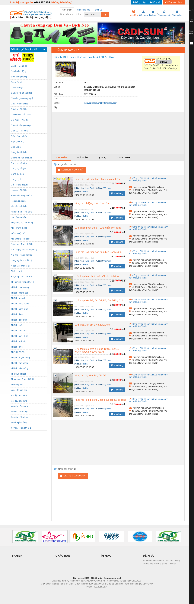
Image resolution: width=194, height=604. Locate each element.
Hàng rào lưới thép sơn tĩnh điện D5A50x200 (98, 252)
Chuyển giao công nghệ (22, 98)
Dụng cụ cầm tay (19, 163)
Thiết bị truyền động (20, 357)
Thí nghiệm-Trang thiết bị (23, 282)
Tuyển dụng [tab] (123, 157)
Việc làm (134, 13)
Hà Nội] (85, 192)
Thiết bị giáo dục (19, 320)
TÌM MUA (105, 555)
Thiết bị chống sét (19, 293)
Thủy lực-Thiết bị (19, 374)
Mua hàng (117, 193)
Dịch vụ (153, 13)
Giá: (112, 183)
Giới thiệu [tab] (82, 157)
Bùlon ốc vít (16, 82)
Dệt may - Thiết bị (19, 120)
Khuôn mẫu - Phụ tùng (21, 212)
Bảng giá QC (191, 32)
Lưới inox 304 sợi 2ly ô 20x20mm (92, 325)
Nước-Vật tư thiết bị (20, 266)
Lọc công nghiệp (18, 217)
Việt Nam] (107, 188)
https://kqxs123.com (111, 591)
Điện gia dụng (17, 141)
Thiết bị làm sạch (19, 330)
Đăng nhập (139, 2)
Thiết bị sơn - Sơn (19, 336)
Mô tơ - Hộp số (18, 233)
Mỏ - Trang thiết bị (19, 228)
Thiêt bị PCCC (18, 352)
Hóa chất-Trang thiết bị (21, 195)
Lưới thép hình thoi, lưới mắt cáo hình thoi (96, 276)
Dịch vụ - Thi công (19, 131)
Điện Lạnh (16, 147)
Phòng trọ (78, 591)
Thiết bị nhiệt (17, 347)
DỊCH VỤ (148, 555)
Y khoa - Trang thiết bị (21, 428)
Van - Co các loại (19, 390)
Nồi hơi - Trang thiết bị (21, 255)
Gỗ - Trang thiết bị (19, 185)
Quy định (191, 21)
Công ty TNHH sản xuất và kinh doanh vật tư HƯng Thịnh (148, 203)
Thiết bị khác (17, 325)
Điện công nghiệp (19, 136)
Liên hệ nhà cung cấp (71, 170)
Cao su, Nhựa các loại (21, 93)
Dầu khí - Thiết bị (19, 109)
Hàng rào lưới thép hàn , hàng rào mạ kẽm (97, 179)
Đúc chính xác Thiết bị (21, 158)
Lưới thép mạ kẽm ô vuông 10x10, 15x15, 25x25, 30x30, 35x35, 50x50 (96, 351)
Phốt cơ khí (16, 271)
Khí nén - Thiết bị (19, 206)
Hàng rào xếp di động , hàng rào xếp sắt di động (100, 400)
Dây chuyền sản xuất (21, 114)
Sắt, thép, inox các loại (21, 276)
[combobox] (100, 14)
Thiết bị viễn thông (19, 368)
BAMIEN (17, 555)
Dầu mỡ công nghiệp (21, 125)
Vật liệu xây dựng (19, 401)
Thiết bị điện (17, 314)
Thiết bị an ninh (18, 298)
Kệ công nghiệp (18, 201)
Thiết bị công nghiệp (20, 303)
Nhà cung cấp (164, 13)
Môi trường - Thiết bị (20, 239)
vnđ (123, 183)
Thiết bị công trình (19, 309)
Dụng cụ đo (16, 179)
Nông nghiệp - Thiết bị (21, 260)
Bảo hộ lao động (18, 71)
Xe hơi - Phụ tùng (19, 411)
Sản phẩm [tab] (67, 10)
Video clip (176, 13)
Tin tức (191, 10)
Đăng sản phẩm (173, 2)
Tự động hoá (17, 384)
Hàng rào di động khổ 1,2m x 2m (91, 203)
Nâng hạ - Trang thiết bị (22, 244)
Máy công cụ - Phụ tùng (22, 222)
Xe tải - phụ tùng (19, 422)
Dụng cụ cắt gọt (18, 168)
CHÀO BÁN (62, 555)
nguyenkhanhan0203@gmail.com (100, 103)
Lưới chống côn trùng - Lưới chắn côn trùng (97, 227)
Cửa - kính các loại (20, 103)
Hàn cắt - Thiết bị (19, 190)
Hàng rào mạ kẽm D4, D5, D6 (90, 375)
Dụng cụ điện (17, 174)
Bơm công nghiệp (19, 76)
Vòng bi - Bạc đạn (19, 406)
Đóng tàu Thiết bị (19, 152)
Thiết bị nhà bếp (18, 341)
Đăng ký (155, 2)
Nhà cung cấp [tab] (83, 10)
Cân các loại (17, 87)
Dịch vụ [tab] (98, 10)
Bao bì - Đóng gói (19, 66)
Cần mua (143, 13)
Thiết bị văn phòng (19, 363)
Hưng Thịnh (89, 188)
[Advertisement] (118, 133)
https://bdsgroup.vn (93, 591)
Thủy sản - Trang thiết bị (22, 379)
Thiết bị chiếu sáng (20, 287)
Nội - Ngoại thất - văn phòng (24, 249)
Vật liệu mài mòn (19, 395)
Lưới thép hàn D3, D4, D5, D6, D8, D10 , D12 (98, 300)
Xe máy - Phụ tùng (20, 417)
